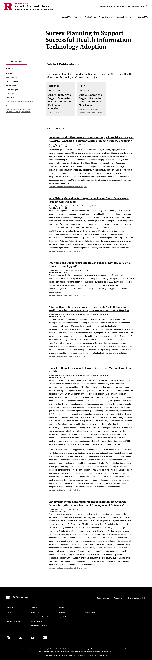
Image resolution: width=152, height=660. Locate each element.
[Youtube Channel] (32, 638)
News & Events (106, 17)
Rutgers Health (119, 6)
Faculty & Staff (35, 612)
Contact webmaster (101, 655)
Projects (77, 17)
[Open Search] (147, 6)
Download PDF (16, 61)
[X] (20, 638)
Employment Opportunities (39, 625)
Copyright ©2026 (50, 655)
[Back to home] (18, 598)
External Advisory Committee (39, 617)
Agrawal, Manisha (96, 112)
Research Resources (125, 17)
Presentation (10, 93)
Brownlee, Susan (84, 112)
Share (10, 68)
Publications (90, 17)
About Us (66, 17)
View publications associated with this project (68, 187)
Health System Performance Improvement (20, 101)
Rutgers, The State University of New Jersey (69, 655)
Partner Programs (36, 621)
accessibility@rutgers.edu (62, 651)
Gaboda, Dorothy (11, 77)
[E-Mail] (45, 638)
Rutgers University (106, 6)
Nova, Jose (94, 109)
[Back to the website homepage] (29, 6)
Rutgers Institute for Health (135, 6)
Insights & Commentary (65, 617)
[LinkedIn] (8, 637)
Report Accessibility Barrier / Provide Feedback (95, 651)
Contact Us (143, 17)
